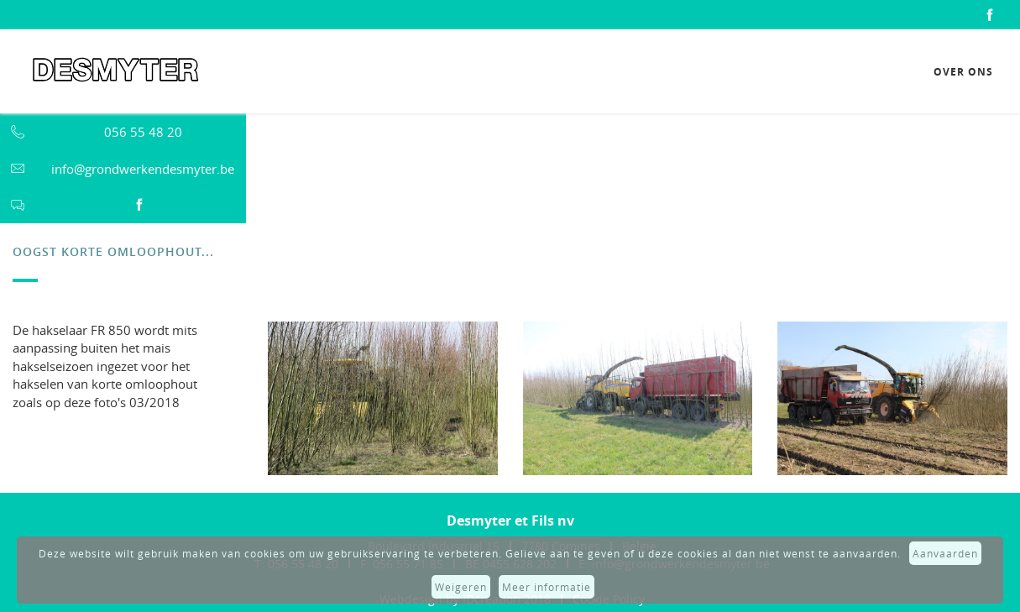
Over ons (963, 72)
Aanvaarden (945, 553)
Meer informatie (546, 587)
